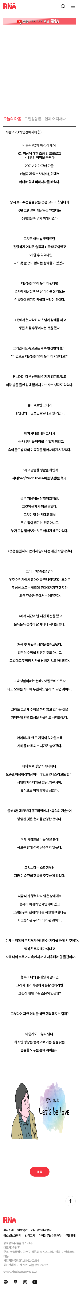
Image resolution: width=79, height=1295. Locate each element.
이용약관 (22, 1230)
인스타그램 (25, 1282)
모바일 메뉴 (73, 6)
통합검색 (63, 6)
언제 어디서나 (55, 119)
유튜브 (34, 1282)
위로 (71, 1201)
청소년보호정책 (12, 1235)
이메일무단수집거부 (50, 1235)
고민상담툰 (32, 119)
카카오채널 (5, 1282)
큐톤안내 (70, 1235)
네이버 (15, 1282)
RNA (9, 6)
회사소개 (8, 1230)
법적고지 (30, 1235)
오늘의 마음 (12, 119)
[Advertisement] (39, 66)
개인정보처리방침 (41, 1230)
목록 (39, 1172)
